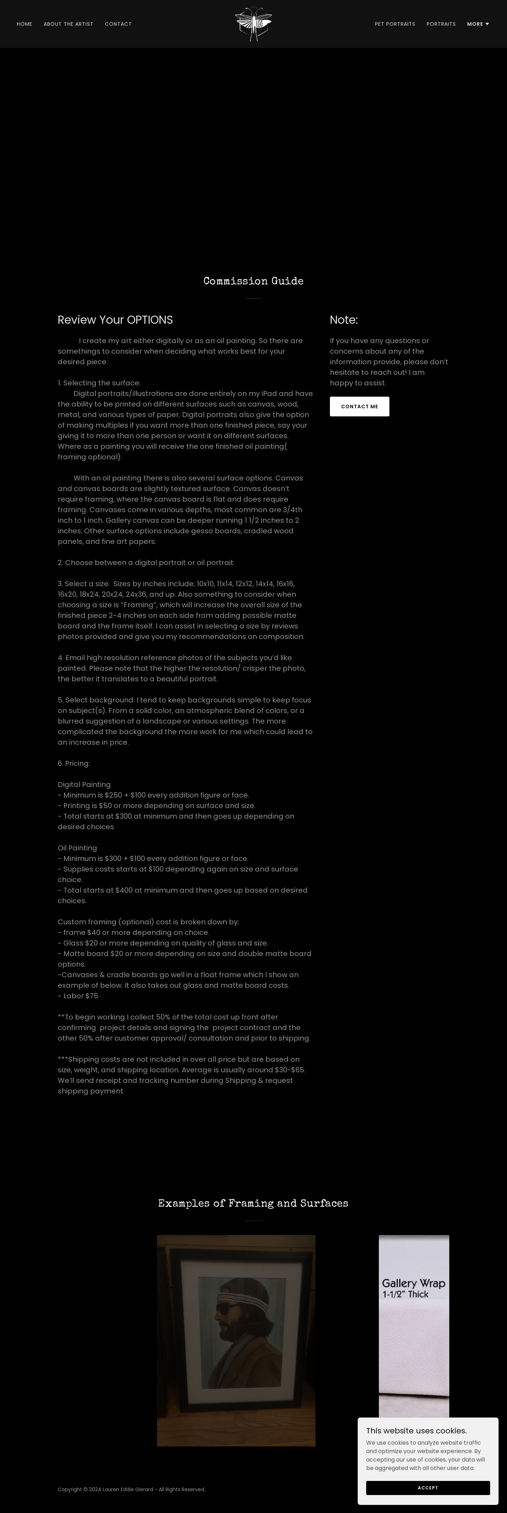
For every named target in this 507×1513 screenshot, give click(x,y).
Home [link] (24, 23)
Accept (428, 1502)
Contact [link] (118, 23)
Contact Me (359, 406)
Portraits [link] (441, 23)
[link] (253, 23)
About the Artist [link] (69, 23)
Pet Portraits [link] (395, 23)
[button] (478, 24)
